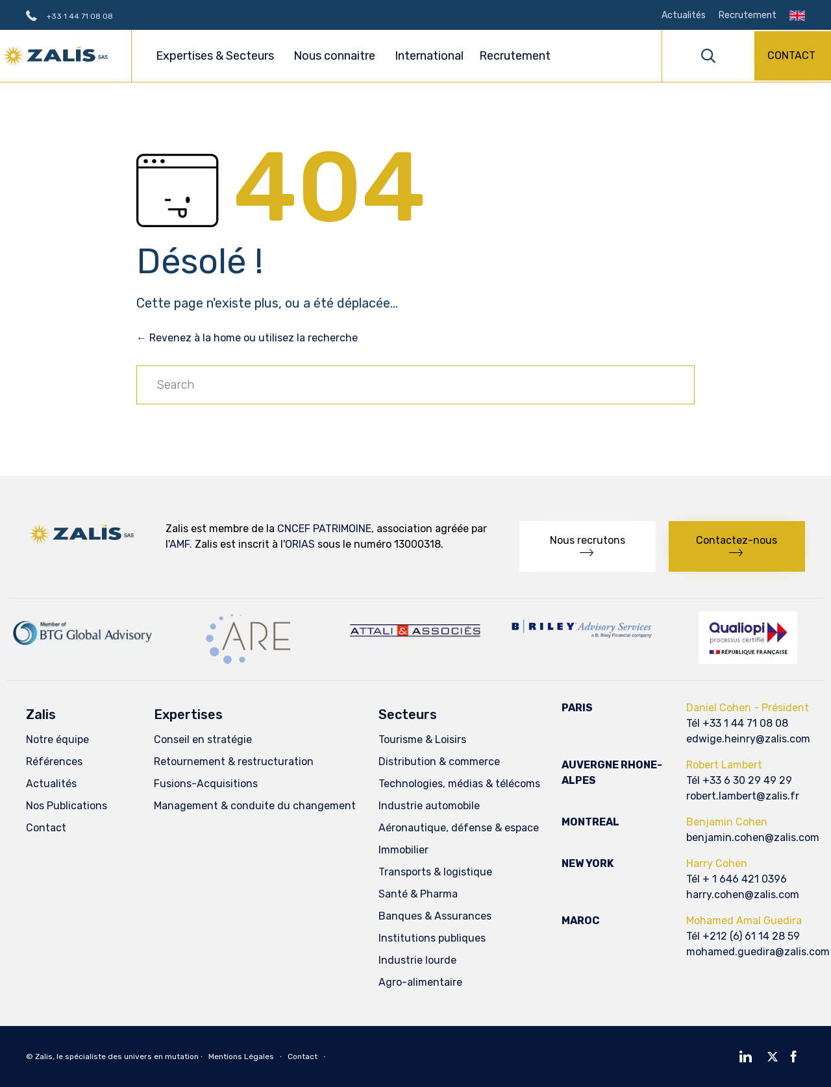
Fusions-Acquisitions (206, 783)
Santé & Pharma (418, 894)
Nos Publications (66, 806)
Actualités (684, 15)
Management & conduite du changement (255, 806)
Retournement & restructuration (234, 761)
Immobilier (403, 850)
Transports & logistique (435, 872)
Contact (46, 828)
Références (54, 761)
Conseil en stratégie (203, 739)
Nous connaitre (336, 56)
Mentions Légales (241, 1056)
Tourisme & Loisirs (422, 739)
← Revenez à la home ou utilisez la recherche (247, 338)
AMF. (180, 544)
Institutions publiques (432, 938)
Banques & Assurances (434, 916)
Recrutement (747, 15)
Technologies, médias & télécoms (459, 783)
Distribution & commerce (439, 761)
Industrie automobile (429, 806)
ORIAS (300, 544)
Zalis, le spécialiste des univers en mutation (117, 1056)
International (429, 56)
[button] (792, 55)
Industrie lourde (417, 960)
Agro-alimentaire (420, 982)
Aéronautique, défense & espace (458, 828)
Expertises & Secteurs (217, 56)
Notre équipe (57, 739)
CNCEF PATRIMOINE (324, 528)
